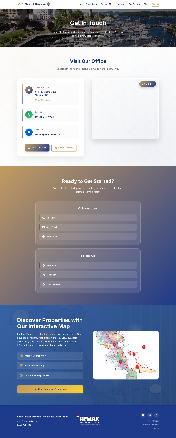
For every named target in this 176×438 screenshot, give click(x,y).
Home (79, 4)
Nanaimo (121, 4)
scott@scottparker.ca (27, 421)
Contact (155, 4)
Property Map (107, 4)
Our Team (134, 4)
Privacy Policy (152, 421)
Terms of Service (151, 424)
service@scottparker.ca (47, 134)
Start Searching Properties (50, 389)
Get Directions (42, 100)
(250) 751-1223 (44, 117)
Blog (146, 4)
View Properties (64, 147)
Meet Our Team (37, 147)
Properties (91, 4)
